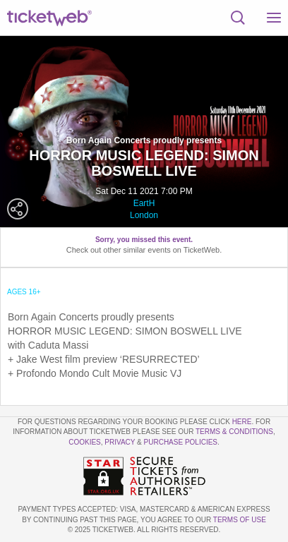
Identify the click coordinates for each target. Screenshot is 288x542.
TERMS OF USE (239, 520)
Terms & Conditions (234, 431)
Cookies (84, 442)
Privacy (119, 442)
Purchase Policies (180, 442)
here (242, 422)
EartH (144, 203)
